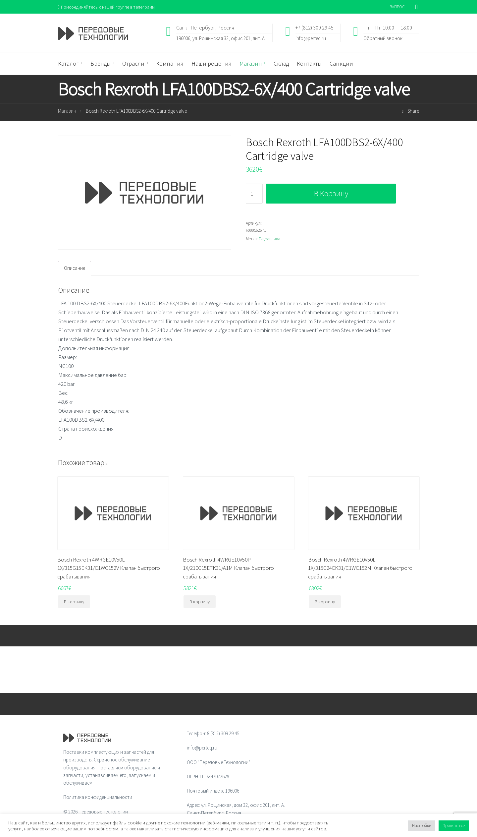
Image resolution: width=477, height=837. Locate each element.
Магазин (67, 111)
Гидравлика (269, 239)
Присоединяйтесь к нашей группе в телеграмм (109, 7)
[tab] (74, 268)
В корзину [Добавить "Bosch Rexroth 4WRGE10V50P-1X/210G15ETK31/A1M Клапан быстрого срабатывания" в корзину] (199, 602)
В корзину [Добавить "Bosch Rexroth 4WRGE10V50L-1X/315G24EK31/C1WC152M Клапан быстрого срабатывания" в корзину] (325, 602)
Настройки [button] (421, 825)
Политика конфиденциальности (97, 798)
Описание (74, 269)
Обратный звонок (382, 38)
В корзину (331, 194)
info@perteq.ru (310, 38)
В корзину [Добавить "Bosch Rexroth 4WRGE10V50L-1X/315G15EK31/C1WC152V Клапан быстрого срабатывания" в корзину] (74, 602)
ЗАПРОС (397, 7)
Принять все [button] (454, 825)
